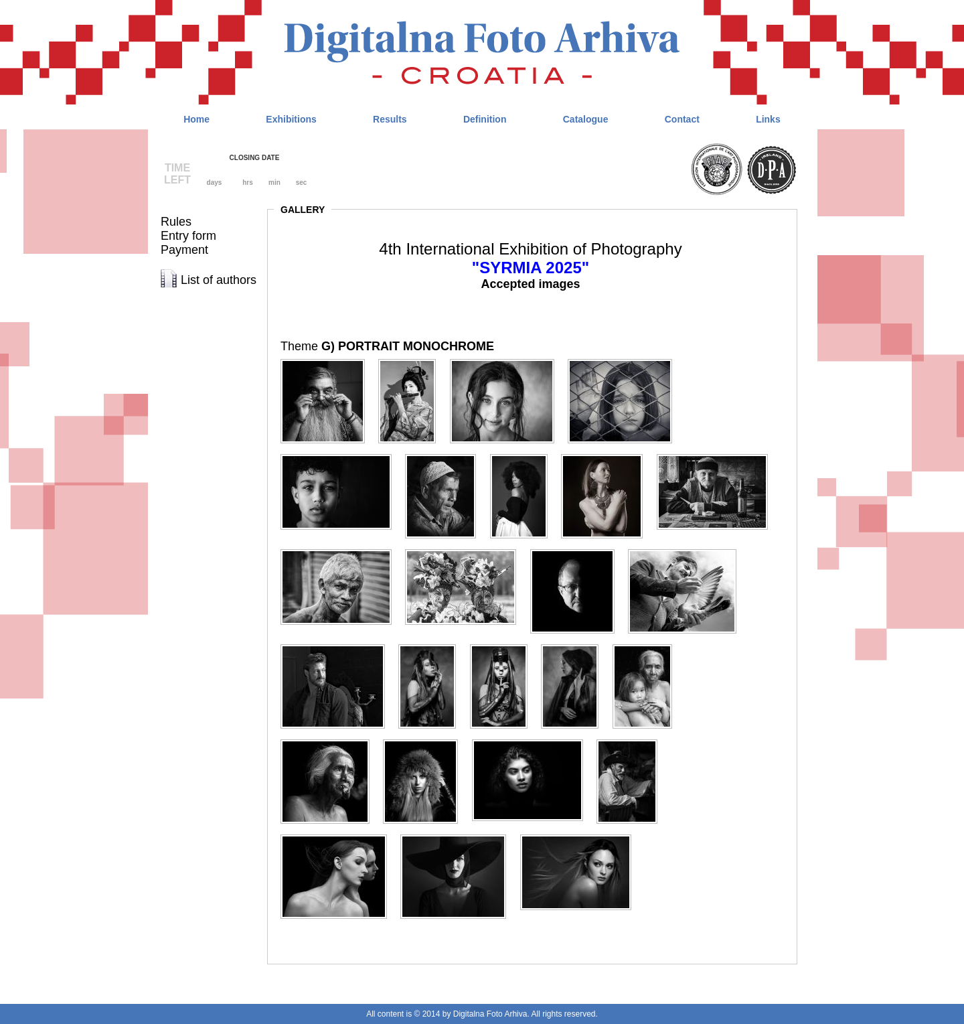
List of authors (218, 280)
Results (390, 119)
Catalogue (586, 119)
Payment (184, 250)
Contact (682, 119)
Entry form (188, 235)
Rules (176, 221)
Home (196, 119)
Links (768, 119)
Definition (485, 119)
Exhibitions (291, 119)
